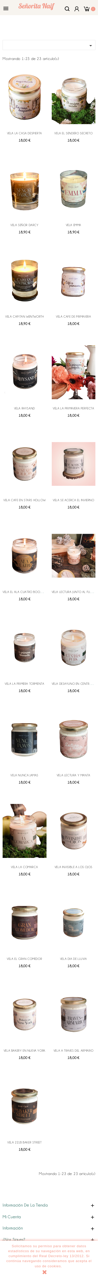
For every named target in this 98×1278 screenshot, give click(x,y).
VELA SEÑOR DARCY (24, 225)
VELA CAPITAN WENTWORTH (24, 316)
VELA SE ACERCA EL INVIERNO (73, 500)
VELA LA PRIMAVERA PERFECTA (73, 408)
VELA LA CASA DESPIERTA (24, 133)
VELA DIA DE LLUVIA (73, 958)
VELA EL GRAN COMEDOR (24, 958)
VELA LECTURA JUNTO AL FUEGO (74, 591)
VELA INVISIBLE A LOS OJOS (74, 867)
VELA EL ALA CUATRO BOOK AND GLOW (31, 591)
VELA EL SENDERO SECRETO (73, 133)
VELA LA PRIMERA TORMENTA (24, 683)
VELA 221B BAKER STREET (24, 1142)
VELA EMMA (73, 225)
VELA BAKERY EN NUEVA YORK (24, 1050)
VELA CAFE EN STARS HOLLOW (24, 500)
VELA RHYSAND (24, 408)
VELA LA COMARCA (24, 867)
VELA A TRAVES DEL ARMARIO (74, 1050)
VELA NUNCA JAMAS (24, 775)
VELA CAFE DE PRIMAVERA (73, 316)
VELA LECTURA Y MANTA (73, 775)
